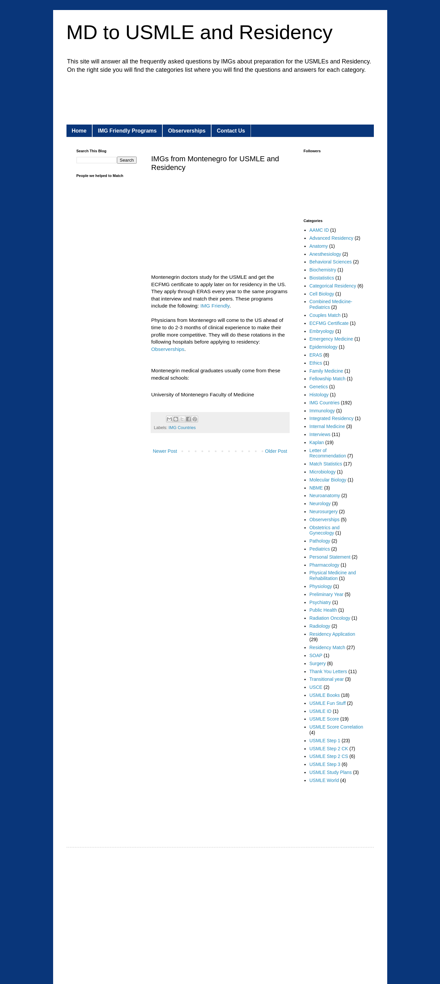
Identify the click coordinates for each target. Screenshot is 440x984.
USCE (315, 687)
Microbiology (322, 471)
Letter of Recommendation (327, 453)
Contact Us (231, 131)
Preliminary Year (326, 594)
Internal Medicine (327, 426)
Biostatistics (321, 277)
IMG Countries (182, 427)
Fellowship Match (327, 378)
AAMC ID (319, 230)
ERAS (315, 355)
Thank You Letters (328, 671)
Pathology (319, 541)
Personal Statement (329, 557)
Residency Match (327, 647)
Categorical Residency (332, 285)
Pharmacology (324, 565)
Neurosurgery (323, 511)
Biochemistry (322, 269)
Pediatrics (319, 549)
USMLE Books (324, 695)
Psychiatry (320, 602)
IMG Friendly (215, 306)
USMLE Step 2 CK (328, 748)
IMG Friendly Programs (127, 131)
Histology (319, 394)
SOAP (315, 655)
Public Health (323, 610)
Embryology (321, 331)
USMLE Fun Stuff (327, 703)
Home (79, 131)
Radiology (319, 626)
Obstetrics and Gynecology (324, 530)
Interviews (319, 434)
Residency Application (332, 634)
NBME (316, 487)
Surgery (317, 663)
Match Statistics (325, 463)
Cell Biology (321, 294)
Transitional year (326, 679)
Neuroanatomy (324, 495)
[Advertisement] (198, 97)
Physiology (320, 586)
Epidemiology (323, 347)
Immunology (322, 410)
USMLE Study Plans (330, 772)
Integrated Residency (331, 418)
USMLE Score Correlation (336, 727)
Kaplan (316, 442)
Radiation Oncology (329, 618)
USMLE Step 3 (324, 764)
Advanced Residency (331, 238)
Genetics (318, 386)
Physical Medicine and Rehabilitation (332, 575)
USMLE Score (324, 719)
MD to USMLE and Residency (199, 32)
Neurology (320, 503)
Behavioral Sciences (330, 261)
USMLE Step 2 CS (328, 756)
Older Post (276, 451)
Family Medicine (326, 371)
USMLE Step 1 (324, 740)
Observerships (186, 131)
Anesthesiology (325, 254)
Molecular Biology (327, 479)
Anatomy (318, 246)
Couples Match (324, 315)
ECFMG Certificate (328, 323)
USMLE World (324, 780)
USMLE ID (320, 711)
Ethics (315, 363)
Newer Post (165, 451)
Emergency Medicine (331, 339)
